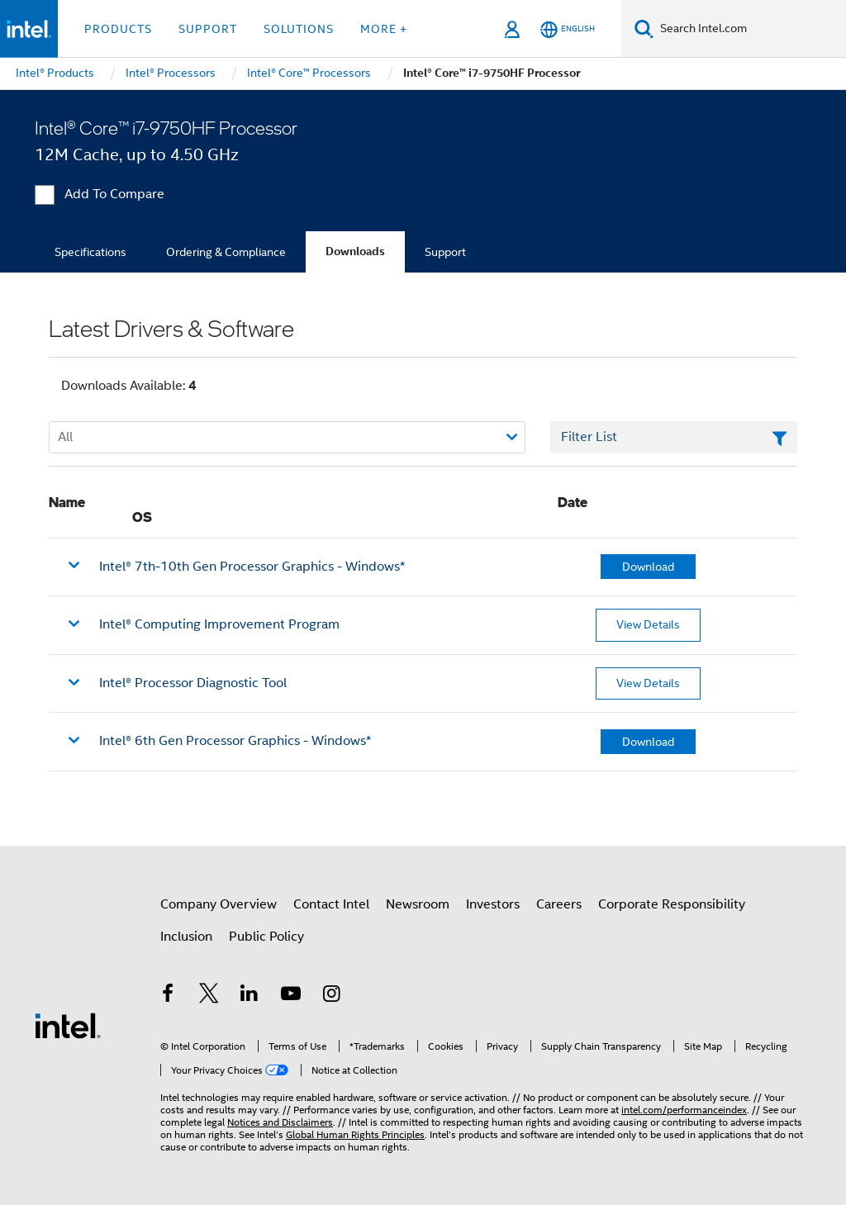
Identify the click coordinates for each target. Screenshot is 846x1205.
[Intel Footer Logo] (68, 1025)
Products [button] (118, 28)
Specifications (90, 251)
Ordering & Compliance (226, 251)
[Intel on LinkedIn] (249, 996)
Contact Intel (331, 904)
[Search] (644, 28)
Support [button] (207, 28)
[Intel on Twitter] (209, 996)
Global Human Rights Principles (355, 1134)
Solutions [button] (299, 28)
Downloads (355, 251)
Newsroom (417, 904)
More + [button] (383, 28)
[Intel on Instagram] (331, 996)
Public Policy (266, 936)
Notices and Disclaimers (280, 1122)
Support (445, 251)
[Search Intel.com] (750, 29)
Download (648, 566)
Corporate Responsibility (671, 904)
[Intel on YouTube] (291, 996)
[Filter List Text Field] (673, 437)
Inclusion (186, 936)
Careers (559, 904)
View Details (648, 624)
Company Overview (218, 904)
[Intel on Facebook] (168, 996)
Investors (493, 904)
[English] (567, 29)
